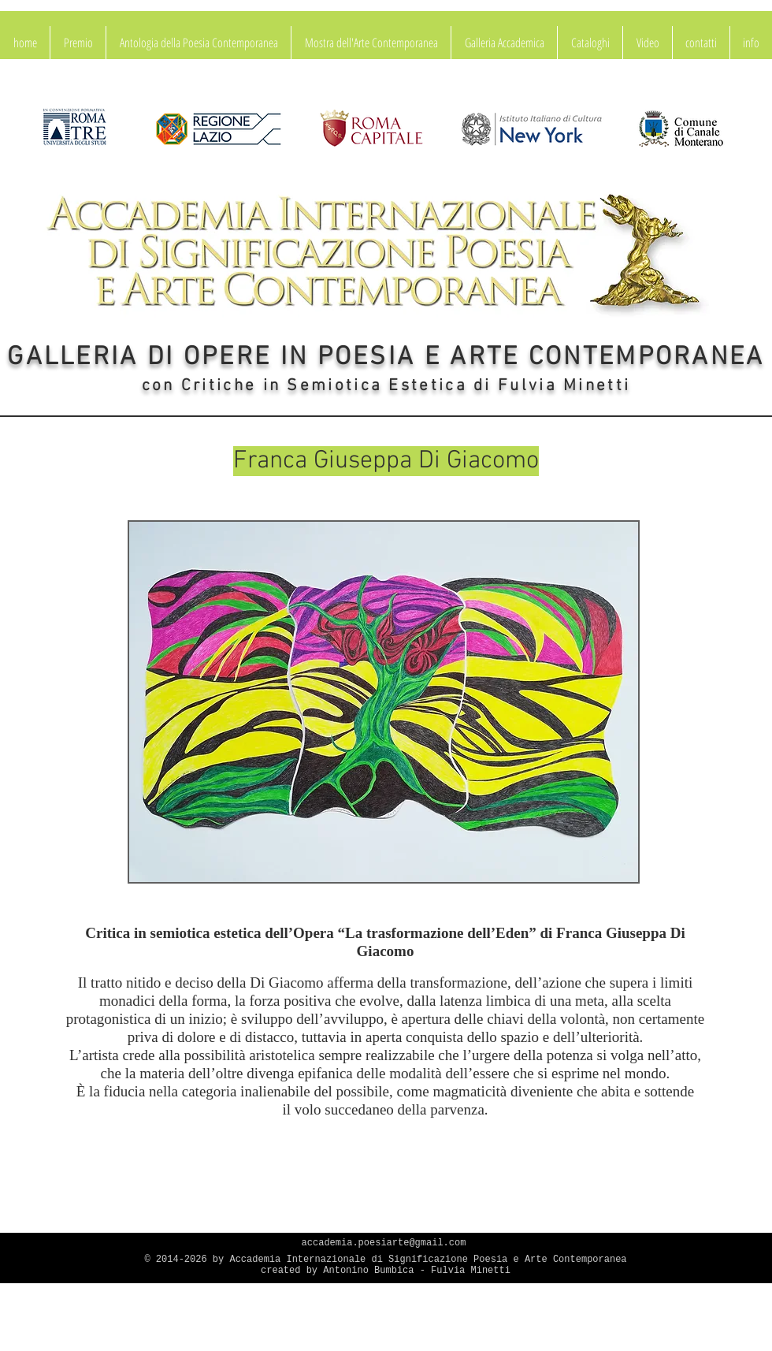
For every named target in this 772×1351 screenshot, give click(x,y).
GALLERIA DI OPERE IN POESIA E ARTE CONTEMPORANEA (385, 358)
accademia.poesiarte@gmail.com (384, 1243)
